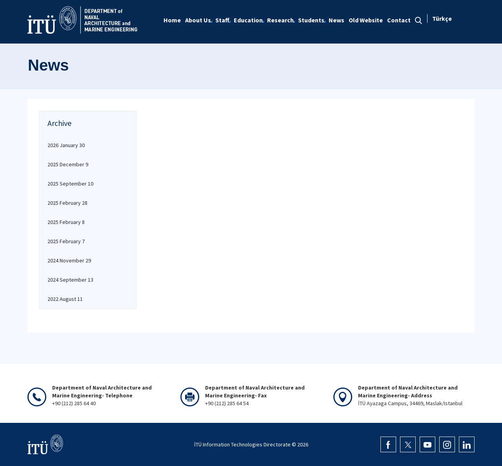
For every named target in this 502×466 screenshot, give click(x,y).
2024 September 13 (70, 279)
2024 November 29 (69, 260)
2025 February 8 (66, 222)
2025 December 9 (67, 164)
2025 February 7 (66, 241)
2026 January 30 (66, 145)
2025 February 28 (67, 202)
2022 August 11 (65, 298)
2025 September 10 (70, 183)
